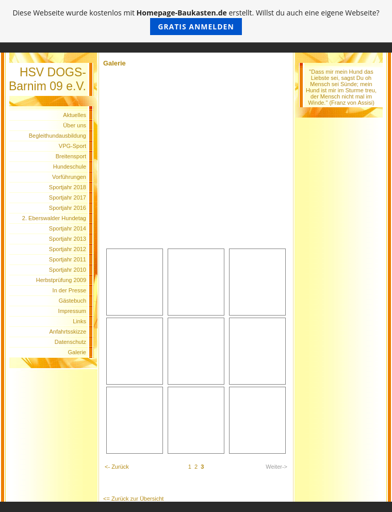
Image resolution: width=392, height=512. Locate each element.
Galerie (77, 352)
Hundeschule (69, 166)
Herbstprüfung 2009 (61, 280)
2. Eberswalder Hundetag (54, 218)
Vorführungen (69, 177)
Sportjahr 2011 (67, 259)
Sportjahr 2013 (67, 239)
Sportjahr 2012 (67, 249)
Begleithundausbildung (57, 136)
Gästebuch (72, 301)
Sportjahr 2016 (67, 208)
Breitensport (71, 156)
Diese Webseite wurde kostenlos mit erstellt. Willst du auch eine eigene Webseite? (195, 21)
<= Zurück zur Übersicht (133, 499)
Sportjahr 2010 (67, 270)
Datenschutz (70, 342)
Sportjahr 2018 (67, 187)
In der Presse (69, 290)
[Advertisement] (196, 169)
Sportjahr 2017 (67, 197)
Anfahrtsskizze (67, 331)
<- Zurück (117, 467)
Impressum (72, 311)
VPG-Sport (72, 146)
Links (79, 321)
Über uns (74, 125)
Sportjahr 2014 (67, 228)
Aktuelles (74, 115)
